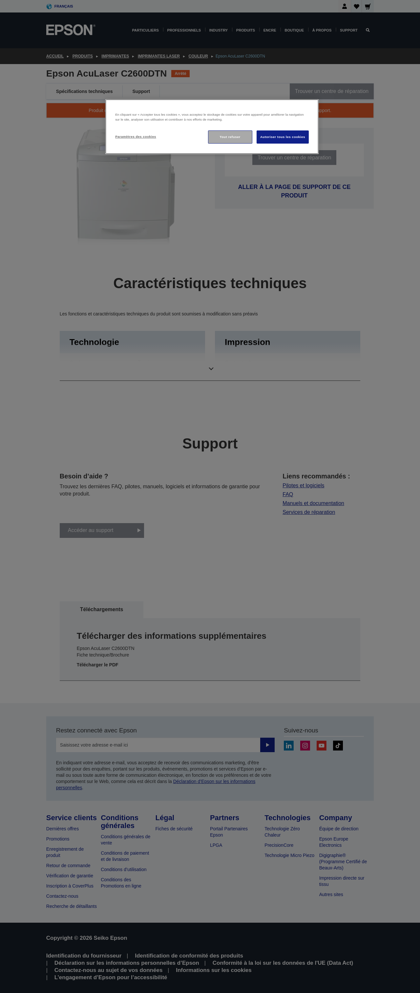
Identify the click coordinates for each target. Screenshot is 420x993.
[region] (212, 126)
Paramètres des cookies (135, 136)
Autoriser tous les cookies (282, 137)
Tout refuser (230, 137)
